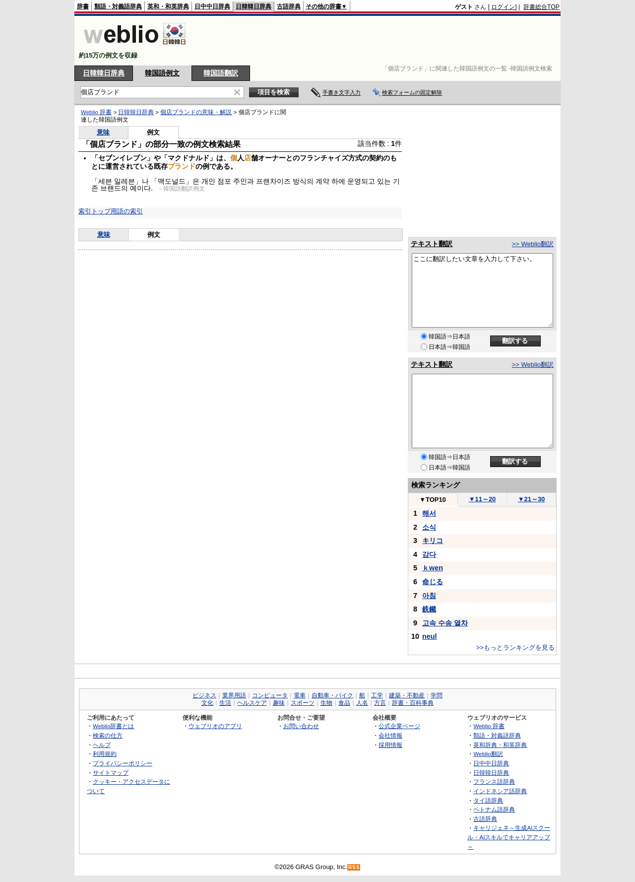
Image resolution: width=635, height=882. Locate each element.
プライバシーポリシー (122, 763)
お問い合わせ (301, 726)
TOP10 (432, 499)
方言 (380, 703)
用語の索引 (127, 211)
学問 (437, 695)
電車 (300, 695)
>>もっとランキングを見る (515, 647)
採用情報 (390, 745)
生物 (326, 703)
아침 (429, 596)
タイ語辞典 (488, 800)
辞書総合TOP (541, 6)
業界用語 (234, 695)
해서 (429, 513)
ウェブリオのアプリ (215, 726)
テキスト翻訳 (431, 244)
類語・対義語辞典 (118, 6)
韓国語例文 (162, 73)
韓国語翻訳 (220, 73)
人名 (362, 703)
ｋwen (432, 568)
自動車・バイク (332, 695)
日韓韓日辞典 (253, 6)
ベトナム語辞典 (494, 809)
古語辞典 (289, 6)
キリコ (432, 540)
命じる (432, 582)
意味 (103, 132)
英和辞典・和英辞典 (500, 745)
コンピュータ (270, 695)
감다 (429, 554)
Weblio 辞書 (96, 112)
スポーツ (303, 703)
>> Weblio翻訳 (533, 244)
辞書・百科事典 (413, 703)
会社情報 (390, 735)
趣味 (279, 703)
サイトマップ (110, 772)
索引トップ (94, 211)
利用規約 (105, 753)
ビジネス (204, 695)
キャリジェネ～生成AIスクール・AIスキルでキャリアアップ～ (508, 836)
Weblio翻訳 (488, 753)
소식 (429, 527)
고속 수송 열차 (445, 623)
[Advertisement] (379, 40)
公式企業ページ (399, 726)
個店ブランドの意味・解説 (196, 112)
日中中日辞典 (212, 6)
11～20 (482, 499)
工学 (377, 695)
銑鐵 (429, 609)
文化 (207, 703)
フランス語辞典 (494, 781)
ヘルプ (102, 745)
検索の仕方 (108, 735)
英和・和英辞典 (168, 6)
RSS (354, 867)
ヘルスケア (252, 703)
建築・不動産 (407, 695)
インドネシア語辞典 (500, 791)
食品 (344, 703)
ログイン (503, 6)
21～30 (531, 499)
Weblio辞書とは (113, 726)
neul (429, 636)
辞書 (83, 6)
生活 (225, 703)
